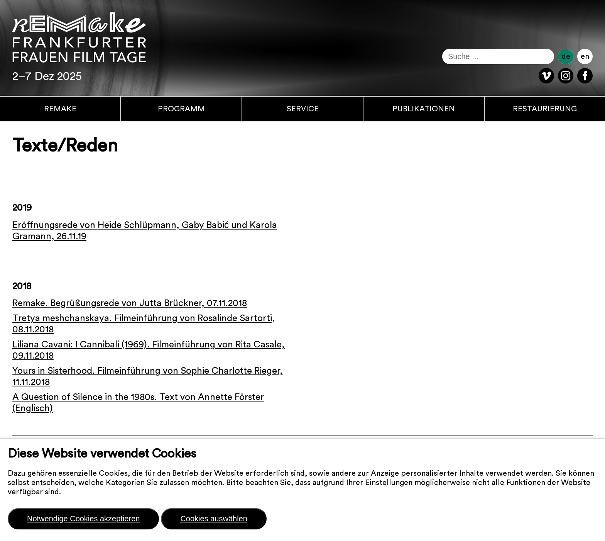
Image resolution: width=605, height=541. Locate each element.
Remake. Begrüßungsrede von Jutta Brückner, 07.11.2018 (129, 303)
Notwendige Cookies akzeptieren (83, 518)
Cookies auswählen (213, 518)
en (585, 56)
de (565, 56)
